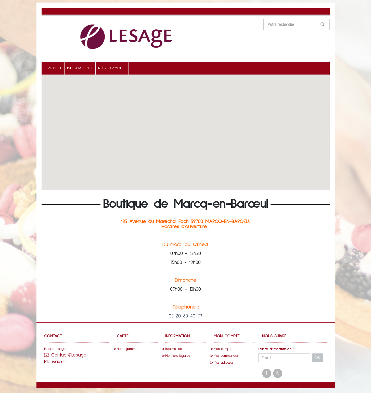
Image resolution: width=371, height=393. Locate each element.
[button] (185, 127)
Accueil (55, 68)
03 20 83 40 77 (185, 315)
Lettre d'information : (276, 349)
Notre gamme (112, 68)
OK (317, 358)
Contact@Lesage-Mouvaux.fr (68, 358)
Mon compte (223, 348)
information (80, 68)
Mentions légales (177, 355)
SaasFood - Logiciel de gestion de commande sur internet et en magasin (127, 384)
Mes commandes (226, 355)
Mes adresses (223, 362)
